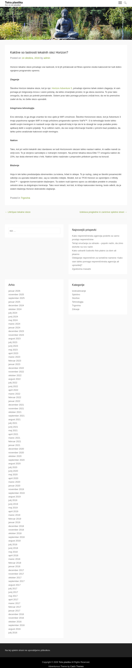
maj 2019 (13, 507)
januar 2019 (14, 522)
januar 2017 (14, 610)
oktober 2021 (14, 412)
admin (47, 58)
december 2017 (16, 570)
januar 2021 (14, 445)
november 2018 (16, 529)
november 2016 (16, 618)
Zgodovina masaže (81, 269)
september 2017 (16, 581)
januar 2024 (14, 327)
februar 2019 (14, 518)
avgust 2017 (14, 585)
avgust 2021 (14, 419)
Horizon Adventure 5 (62, 88)
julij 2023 (12, 342)
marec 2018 (14, 559)
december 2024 (16, 305)
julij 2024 (12, 313)
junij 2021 (13, 427)
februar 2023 (14, 360)
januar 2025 (14, 302)
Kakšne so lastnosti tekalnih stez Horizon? (39, 52)
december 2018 (16, 526)
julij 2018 (12, 544)
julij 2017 (12, 588)
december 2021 (16, 404)
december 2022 (16, 368)
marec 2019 (14, 515)
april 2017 (13, 599)
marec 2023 (14, 357)
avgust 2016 (14, 629)
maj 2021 (13, 430)
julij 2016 (12, 632)
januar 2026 (14, 291)
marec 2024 (14, 324)
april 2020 (13, 478)
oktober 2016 (14, 621)
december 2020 (16, 449)
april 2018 (13, 555)
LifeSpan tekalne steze (17, 212)
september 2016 (16, 625)
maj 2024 (13, 320)
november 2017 (16, 573)
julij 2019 (12, 500)
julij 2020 (12, 467)
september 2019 (16, 493)
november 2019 (16, 489)
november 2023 (16, 335)
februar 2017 (14, 607)
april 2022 (13, 390)
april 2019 (13, 511)
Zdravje (75, 309)
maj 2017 (13, 596)
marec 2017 (14, 603)
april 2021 (13, 434)
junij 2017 (13, 592)
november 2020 (16, 452)
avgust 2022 (14, 379)
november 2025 (16, 294)
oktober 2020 (14, 456)
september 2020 (16, 460)
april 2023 (13, 353)
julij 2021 (12, 423)
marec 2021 (14, 438)
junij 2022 (13, 386)
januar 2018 (14, 566)
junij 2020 (13, 471)
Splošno (76, 294)
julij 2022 (12, 382)
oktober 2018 (14, 533)
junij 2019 (13, 504)
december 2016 (16, 614)
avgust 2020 (14, 463)
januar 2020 (14, 485)
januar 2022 (14, 401)
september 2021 (16, 415)
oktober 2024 (14, 309)
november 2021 (16, 408)
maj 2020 (13, 474)
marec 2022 (14, 393)
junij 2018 (13, 548)
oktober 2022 (14, 375)
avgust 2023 (14, 338)
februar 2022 (14, 397)
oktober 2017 (14, 577)
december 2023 (16, 331)
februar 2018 (14, 563)
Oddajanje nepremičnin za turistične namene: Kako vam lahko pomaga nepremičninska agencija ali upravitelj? (97, 261)
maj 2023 (13, 349)
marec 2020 (14, 482)
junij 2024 (13, 316)
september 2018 (16, 537)
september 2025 (16, 298)
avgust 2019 (14, 496)
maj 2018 (13, 552)
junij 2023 (13, 346)
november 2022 (16, 371)
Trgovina (25, 197)
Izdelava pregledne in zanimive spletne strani (103, 212)
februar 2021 (14, 441)
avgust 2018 (14, 540)
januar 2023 (14, 364)
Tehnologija (77, 302)
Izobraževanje (79, 291)
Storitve (76, 298)
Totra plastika (14, 2)
